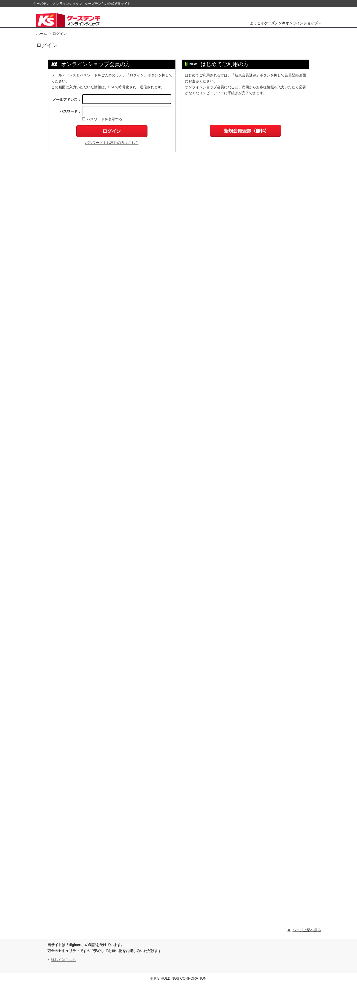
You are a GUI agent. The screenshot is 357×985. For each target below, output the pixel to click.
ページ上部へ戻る (307, 930)
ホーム (41, 34)
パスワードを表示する (102, 119)
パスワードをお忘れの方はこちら (112, 143)
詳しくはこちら (63, 960)
